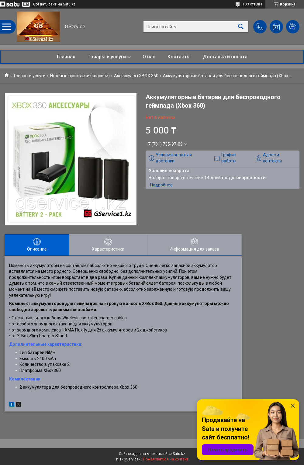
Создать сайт (44, 4)
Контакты (179, 57)
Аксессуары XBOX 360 (136, 75)
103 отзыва (252, 4)
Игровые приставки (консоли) (80, 75)
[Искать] (240, 27)
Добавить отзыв (292, 26)
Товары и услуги (107, 57)
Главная (66, 57)
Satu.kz (179, 454)
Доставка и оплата (225, 57)
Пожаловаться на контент (165, 459)
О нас (149, 57)
